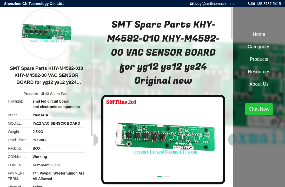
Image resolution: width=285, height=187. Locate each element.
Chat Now (259, 109)
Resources (259, 71)
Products (31, 94)
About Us (259, 84)
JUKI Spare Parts (55, 94)
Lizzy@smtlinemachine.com (215, 4)
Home (259, 34)
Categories (259, 46)
